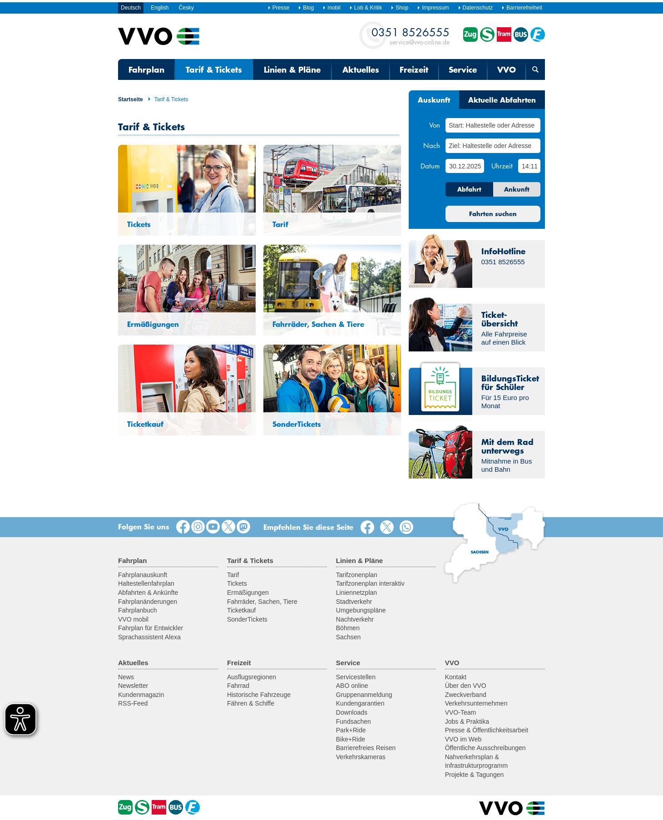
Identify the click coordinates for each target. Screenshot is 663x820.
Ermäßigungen (248, 592)
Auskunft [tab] (434, 99)
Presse (278, 8)
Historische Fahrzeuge (259, 694)
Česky (185, 8)
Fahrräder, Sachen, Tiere (262, 601)
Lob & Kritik (365, 8)
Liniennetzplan (356, 592)
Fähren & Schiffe (250, 703)
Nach (431, 145)
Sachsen (348, 637)
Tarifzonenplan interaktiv (370, 583)
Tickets (237, 583)
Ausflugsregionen (251, 677)
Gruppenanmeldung (364, 694)
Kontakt (455, 677)
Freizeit (414, 69)
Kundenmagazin (141, 694)
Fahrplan (146, 69)
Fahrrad (238, 685)
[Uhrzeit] (529, 166)
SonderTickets (247, 619)
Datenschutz (475, 8)
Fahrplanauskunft (142, 574)
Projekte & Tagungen (474, 774)
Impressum (433, 8)
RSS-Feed (133, 703)
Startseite (130, 99)
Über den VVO (465, 685)
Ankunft (516, 189)
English (159, 8)
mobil (331, 8)
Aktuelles (360, 69)
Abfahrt (469, 189)
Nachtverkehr (355, 619)
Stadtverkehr (354, 601)
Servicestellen (356, 677)
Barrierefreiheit (521, 8)
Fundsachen (353, 721)
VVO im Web (463, 739)
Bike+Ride (350, 739)
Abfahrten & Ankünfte (148, 592)
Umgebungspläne (361, 610)
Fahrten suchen (493, 213)
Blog (306, 8)
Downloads (351, 712)
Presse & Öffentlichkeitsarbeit (486, 730)
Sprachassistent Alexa (149, 637)
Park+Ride (351, 730)
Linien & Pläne (292, 69)
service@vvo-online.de (410, 35)
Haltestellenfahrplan (146, 583)
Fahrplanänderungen (147, 601)
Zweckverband (465, 694)
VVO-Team (460, 712)
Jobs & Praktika (467, 721)
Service (463, 69)
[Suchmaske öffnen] (535, 69)
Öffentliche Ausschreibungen (485, 747)
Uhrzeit (502, 165)
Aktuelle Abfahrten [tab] (502, 99)
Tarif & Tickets (168, 99)
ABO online (352, 685)
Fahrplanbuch (137, 610)
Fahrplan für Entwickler (150, 628)
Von (434, 124)
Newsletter (133, 685)
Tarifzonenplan (356, 574)
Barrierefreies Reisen (366, 747)
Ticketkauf (241, 610)
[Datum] (464, 166)
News (126, 677)
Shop (399, 8)
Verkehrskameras (361, 757)
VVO (506, 69)
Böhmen (348, 628)
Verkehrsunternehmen (476, 703)
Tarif (233, 574)
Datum (430, 165)
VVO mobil (133, 619)
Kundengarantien (360, 703)
